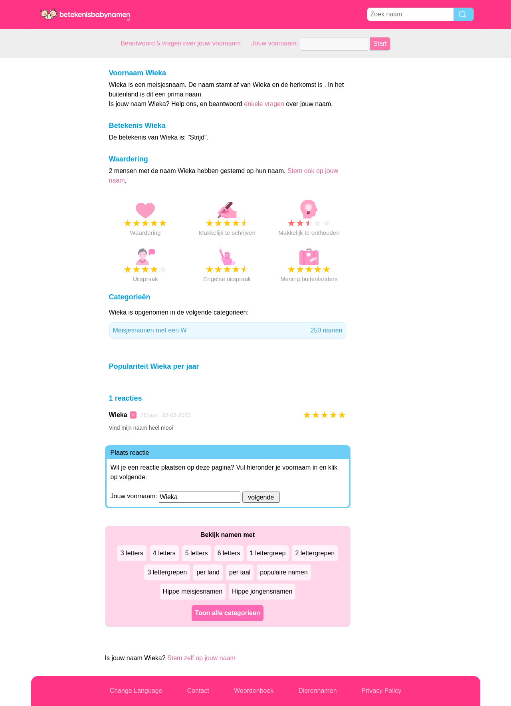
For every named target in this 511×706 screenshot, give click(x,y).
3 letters (132, 553)
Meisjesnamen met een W (228, 330)
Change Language (136, 690)
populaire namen (283, 572)
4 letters (164, 553)
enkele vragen (264, 103)
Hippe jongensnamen (262, 591)
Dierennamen (317, 690)
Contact (198, 690)
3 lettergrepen (167, 572)
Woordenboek (253, 690)
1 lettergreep (268, 553)
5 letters (196, 553)
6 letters (229, 553)
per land (208, 572)
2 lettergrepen (315, 553)
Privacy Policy (382, 690)
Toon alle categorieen (227, 613)
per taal (239, 572)
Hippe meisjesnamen (192, 591)
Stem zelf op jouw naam (201, 658)
